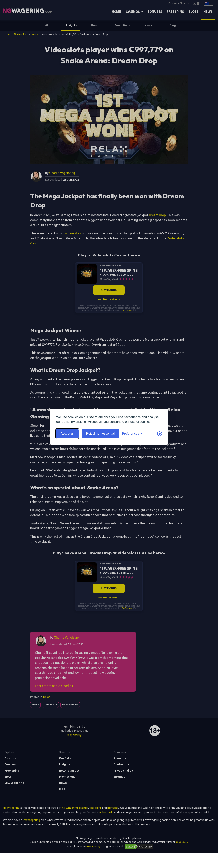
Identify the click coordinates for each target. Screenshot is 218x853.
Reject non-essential (100, 433)
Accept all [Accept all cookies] (67, 433)
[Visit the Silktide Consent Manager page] (159, 433)
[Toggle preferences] (132, 433)
